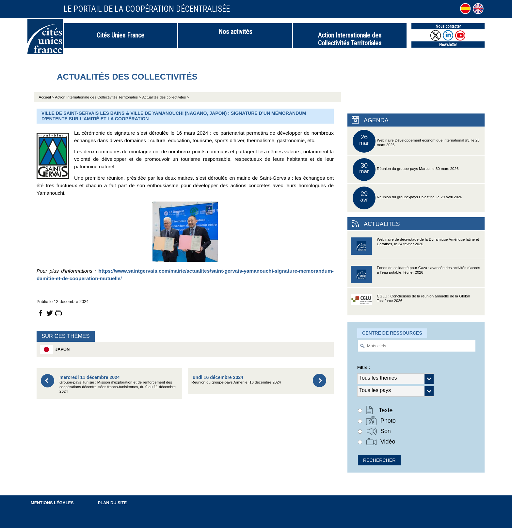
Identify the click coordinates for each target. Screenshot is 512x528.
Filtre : (363, 367)
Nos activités (235, 32)
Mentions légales (52, 502)
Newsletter (448, 44)
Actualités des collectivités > (165, 97)
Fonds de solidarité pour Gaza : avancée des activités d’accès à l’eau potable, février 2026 (415, 276)
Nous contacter (448, 26)
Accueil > (47, 97)
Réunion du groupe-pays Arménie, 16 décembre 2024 (236, 379)
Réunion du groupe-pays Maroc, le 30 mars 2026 (405, 169)
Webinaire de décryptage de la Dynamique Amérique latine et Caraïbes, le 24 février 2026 (415, 248)
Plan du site (112, 502)
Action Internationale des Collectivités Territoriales (349, 39)
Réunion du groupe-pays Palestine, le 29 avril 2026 (407, 198)
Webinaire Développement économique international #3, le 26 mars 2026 (416, 141)
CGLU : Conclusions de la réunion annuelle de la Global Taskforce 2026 (410, 304)
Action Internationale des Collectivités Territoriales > (98, 97)
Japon (55, 349)
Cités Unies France (120, 35)
